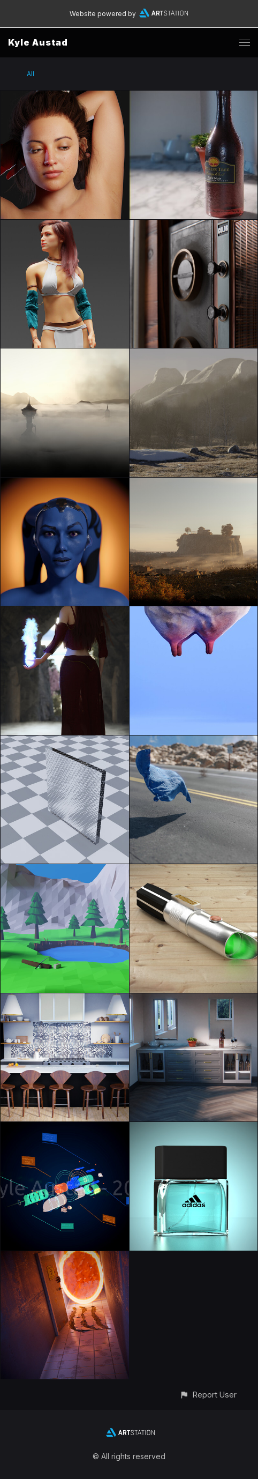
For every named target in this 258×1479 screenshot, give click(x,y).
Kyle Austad (38, 42)
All (30, 74)
